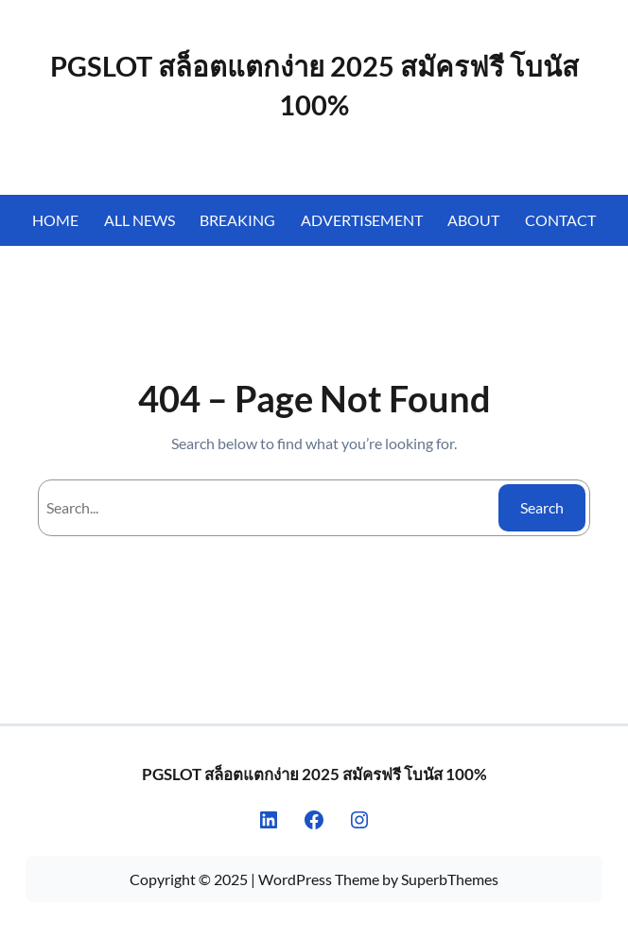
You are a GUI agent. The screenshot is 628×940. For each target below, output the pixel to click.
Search (542, 507)
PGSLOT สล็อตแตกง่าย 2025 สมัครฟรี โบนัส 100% (314, 774)
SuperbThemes (449, 879)
